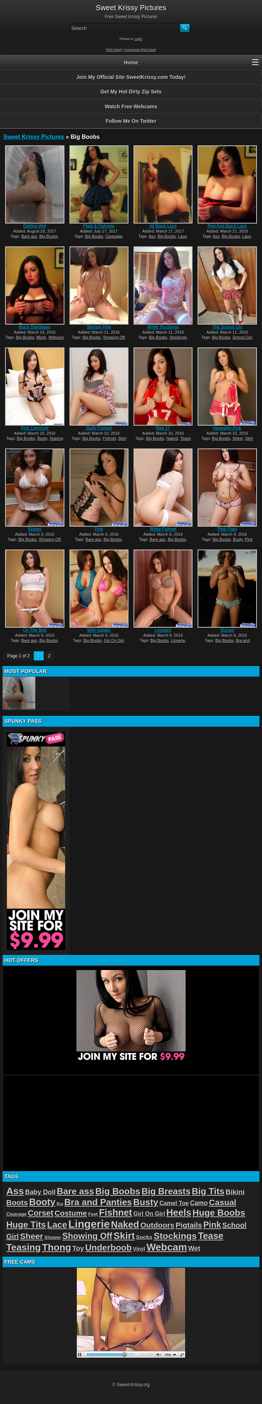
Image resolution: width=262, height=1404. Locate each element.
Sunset (227, 630)
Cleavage (114, 236)
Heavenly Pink (227, 428)
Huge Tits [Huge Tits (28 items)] (26, 1225)
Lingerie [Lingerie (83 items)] (89, 1224)
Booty (42, 438)
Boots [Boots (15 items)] (17, 1202)
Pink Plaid (227, 529)
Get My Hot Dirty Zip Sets (131, 91)
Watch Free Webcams (131, 106)
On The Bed (35, 630)
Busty (238, 539)
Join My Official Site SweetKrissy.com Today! (131, 77)
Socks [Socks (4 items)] (144, 1237)
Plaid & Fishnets (99, 226)
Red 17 (163, 428)
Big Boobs (48, 236)
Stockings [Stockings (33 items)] (175, 1236)
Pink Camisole (35, 428)
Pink (99, 529)
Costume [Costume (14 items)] (71, 1213)
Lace (182, 236)
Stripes (34, 529)
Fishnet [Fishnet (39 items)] (115, 1212)
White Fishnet (163, 529)
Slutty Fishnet (99, 428)
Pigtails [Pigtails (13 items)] (189, 1225)
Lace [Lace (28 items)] (57, 1225)
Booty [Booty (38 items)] (42, 1202)
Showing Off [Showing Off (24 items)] (87, 1236)
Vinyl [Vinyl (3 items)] (139, 1249)
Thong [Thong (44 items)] (56, 1247)
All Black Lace (162, 226)
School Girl (242, 337)
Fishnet (109, 438)
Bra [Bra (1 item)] (60, 1204)
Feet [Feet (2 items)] (93, 1214)
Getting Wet (34, 226)
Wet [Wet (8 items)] (194, 1248)
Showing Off (114, 337)
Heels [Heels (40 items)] (178, 1212)
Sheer (238, 438)
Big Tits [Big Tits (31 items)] (208, 1191)
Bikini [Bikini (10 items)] (235, 1192)
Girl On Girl (114, 640)
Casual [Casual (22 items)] (222, 1202)
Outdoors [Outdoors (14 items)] (157, 1225)
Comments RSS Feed (140, 50)
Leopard (163, 630)
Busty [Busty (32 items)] (145, 1202)
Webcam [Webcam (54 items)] (166, 1247)
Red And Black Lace (227, 226)
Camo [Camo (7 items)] (199, 1203)
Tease (185, 438)
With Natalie (99, 630)
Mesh (41, 337)
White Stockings (163, 327)
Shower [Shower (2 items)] (52, 1237)
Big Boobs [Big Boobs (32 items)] (117, 1191)
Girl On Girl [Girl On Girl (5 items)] (149, 1213)
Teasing (56, 438)
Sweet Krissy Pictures (33, 137)
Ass (152, 236)
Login (138, 39)
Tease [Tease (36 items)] (210, 1236)
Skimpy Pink (99, 327)
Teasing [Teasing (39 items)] (23, 1247)
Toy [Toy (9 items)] (78, 1248)
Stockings (178, 337)
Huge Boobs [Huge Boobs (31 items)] (218, 1213)
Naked (172, 438)
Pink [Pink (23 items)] (212, 1225)
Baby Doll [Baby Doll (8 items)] (40, 1192)
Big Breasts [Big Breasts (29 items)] (166, 1191)
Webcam (56, 337)
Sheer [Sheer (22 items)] (31, 1236)
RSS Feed (114, 50)
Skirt (122, 438)
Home (131, 62)
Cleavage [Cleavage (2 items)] (16, 1214)
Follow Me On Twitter (131, 121)
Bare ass (29, 236)
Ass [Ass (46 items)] (15, 1191)
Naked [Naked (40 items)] (125, 1224)
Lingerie (178, 640)
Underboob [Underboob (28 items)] (108, 1247)
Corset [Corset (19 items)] (40, 1213)
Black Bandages (35, 327)
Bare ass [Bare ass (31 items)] (75, 1191)
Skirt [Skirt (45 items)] (124, 1235)
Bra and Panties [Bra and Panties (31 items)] (98, 1202)
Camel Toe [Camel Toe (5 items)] (174, 1203)
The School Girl (227, 327)
